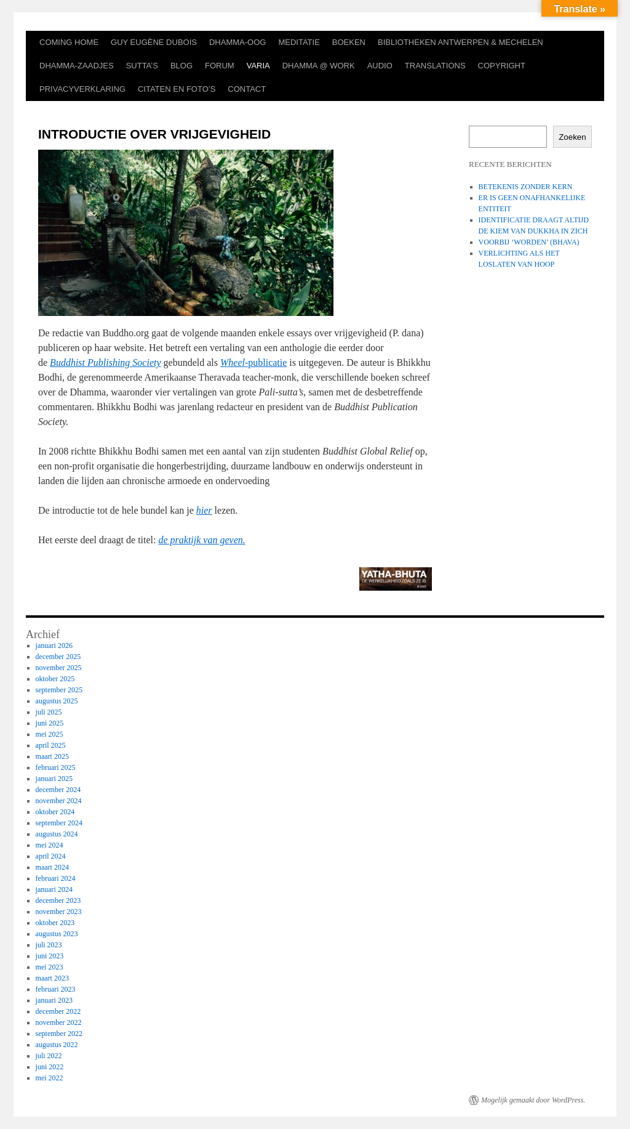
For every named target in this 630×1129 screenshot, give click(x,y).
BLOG (181, 65)
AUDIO (380, 65)
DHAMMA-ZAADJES (76, 65)
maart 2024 (52, 867)
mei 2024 (49, 845)
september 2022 (59, 1033)
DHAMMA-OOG (237, 42)
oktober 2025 (55, 678)
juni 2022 (50, 1066)
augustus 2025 (57, 701)
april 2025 (51, 745)
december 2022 (58, 1011)
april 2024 (51, 856)
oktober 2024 (55, 811)
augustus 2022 (57, 1044)
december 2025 (58, 656)
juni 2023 (50, 956)
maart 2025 (52, 756)
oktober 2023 (55, 922)
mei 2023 (49, 967)
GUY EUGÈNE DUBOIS (154, 42)
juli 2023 (49, 945)
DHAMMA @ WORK (318, 65)
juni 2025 (50, 723)
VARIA (258, 65)
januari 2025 (54, 778)
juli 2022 (49, 1055)
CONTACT (247, 89)
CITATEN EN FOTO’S (176, 89)
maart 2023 (52, 978)
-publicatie (253, 362)
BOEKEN (348, 42)
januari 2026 (54, 645)
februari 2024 (56, 878)
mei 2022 (49, 1078)
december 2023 (58, 900)
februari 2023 (56, 989)
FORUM (219, 65)
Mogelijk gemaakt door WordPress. (533, 1100)
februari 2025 (56, 767)
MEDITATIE (298, 42)
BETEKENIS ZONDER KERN (526, 186)
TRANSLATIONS (435, 65)
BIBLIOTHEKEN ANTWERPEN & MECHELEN (460, 42)
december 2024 (58, 789)
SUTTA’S (142, 65)
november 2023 (59, 911)
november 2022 (59, 1022)
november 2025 (59, 667)
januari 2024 (54, 889)
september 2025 (59, 690)
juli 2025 (49, 712)
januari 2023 (54, 1000)
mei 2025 (49, 734)
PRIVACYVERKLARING (82, 89)
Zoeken (572, 137)
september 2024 (59, 823)
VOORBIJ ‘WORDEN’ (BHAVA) (529, 242)
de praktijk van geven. (201, 540)
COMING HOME (68, 42)
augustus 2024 (57, 834)
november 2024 (59, 800)
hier (204, 510)
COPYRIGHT (501, 65)
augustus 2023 (57, 933)
